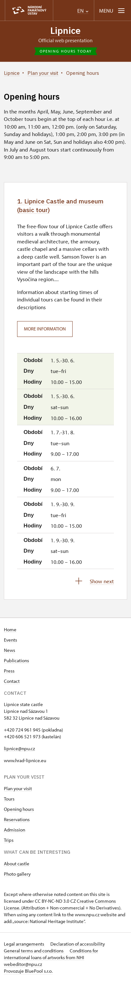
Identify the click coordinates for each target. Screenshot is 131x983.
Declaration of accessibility (77, 945)
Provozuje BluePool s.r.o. (28, 972)
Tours (9, 800)
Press (9, 672)
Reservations (17, 820)
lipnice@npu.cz (19, 749)
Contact (12, 682)
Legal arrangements (24, 945)
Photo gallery (17, 875)
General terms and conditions (34, 952)
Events (10, 641)
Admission (14, 831)
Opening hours (19, 810)
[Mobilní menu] (112, 10)
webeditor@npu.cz (23, 965)
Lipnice (65, 30)
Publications (16, 661)
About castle (16, 864)
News (9, 651)
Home (10, 630)
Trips (9, 841)
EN (82, 11)
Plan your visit (18, 789)
